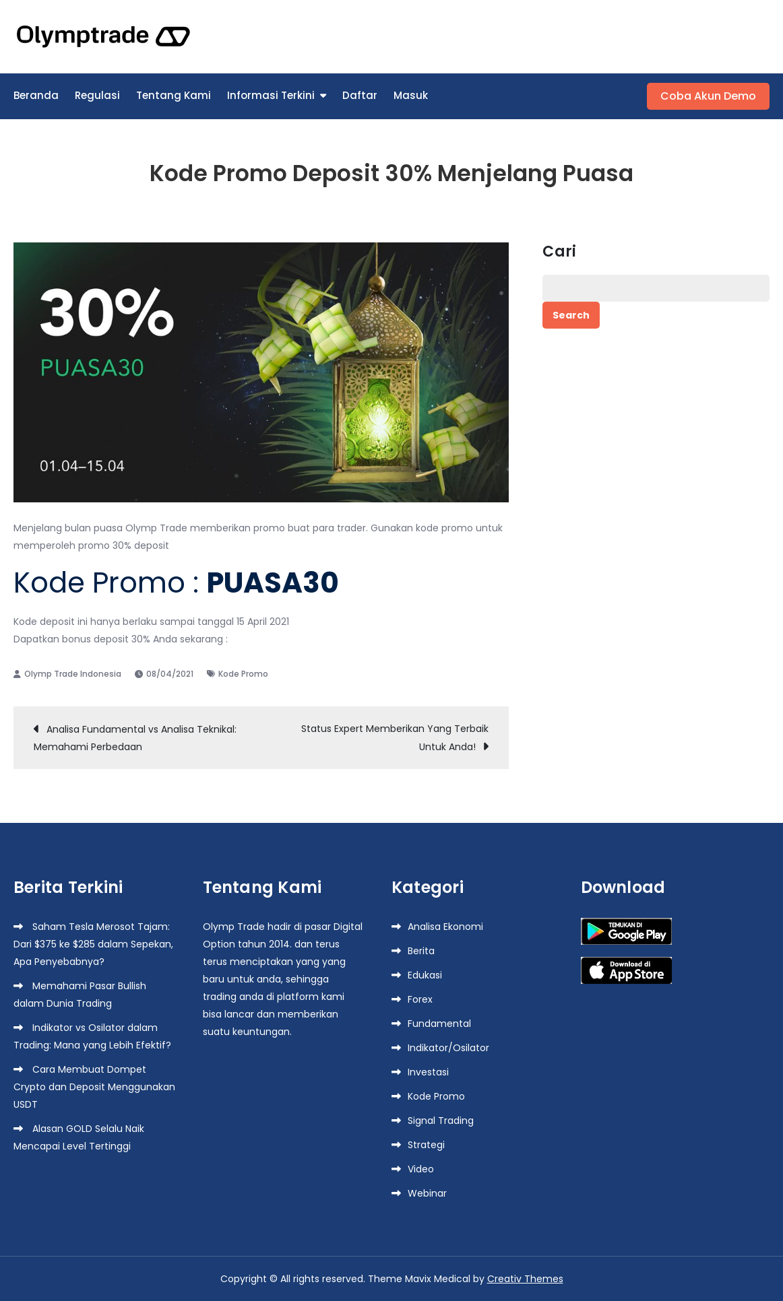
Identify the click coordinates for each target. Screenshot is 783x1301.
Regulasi (97, 95)
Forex (420, 999)
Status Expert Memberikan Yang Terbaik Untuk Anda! (395, 738)
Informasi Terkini (271, 95)
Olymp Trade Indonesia (72, 673)
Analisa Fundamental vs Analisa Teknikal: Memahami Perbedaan (135, 738)
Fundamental (439, 1023)
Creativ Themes (525, 1279)
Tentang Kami (173, 95)
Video (421, 1169)
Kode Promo (243, 673)
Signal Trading (441, 1120)
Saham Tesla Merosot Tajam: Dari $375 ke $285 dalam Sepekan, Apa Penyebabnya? (93, 944)
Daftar (359, 95)
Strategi (426, 1145)
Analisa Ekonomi (445, 926)
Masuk (411, 95)
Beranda (36, 95)
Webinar (427, 1193)
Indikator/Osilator (448, 1048)
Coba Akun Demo (708, 96)
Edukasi (425, 975)
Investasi (428, 1072)
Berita (421, 951)
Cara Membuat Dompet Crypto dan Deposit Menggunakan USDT (94, 1087)
